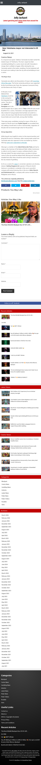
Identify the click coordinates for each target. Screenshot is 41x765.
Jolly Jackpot (22, 3)
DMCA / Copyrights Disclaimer (10, 717)
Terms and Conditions (7, 722)
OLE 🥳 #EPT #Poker (7, 737)
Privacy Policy (5, 719)
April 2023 (5, 605)
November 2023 (6, 584)
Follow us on (11, 303)
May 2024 (4, 567)
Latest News (5, 493)
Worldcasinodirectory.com (9, 181)
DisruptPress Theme (27, 760)
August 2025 (5, 529)
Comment (4, 243)
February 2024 (6, 576)
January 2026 (6, 521)
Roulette (4, 501)
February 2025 (6, 541)
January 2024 (6, 579)
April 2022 (5, 640)
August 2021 (5, 663)
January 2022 (6, 648)
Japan (16, 164)
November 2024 (6, 550)
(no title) (3, 734)
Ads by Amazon (36, 192)
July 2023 (4, 596)
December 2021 (6, 651)
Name (3, 264)
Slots (3, 504)
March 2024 (5, 573)
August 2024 (5, 558)
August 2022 (5, 628)
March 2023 (5, 608)
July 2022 (4, 631)
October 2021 (6, 657)
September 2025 (6, 526)
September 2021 (6, 660)
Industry (4, 490)
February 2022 (6, 645)
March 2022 (5, 643)
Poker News (5, 496)
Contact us (4, 711)
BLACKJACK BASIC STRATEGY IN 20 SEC (13, 745)
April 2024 (5, 570)
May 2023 (4, 602)
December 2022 (6, 616)
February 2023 (6, 611)
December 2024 (6, 547)
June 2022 (5, 634)
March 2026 (5, 515)
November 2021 (6, 654)
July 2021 (4, 666)
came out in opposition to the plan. (17, 142)
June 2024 (5, 564)
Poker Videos (5, 498)
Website (3, 281)
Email (3, 272)
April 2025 (5, 535)
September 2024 (6, 555)
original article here (28, 181)
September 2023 (6, 590)
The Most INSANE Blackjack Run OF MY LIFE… (16, 225)
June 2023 (5, 599)
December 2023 (6, 582)
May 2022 (4, 637)
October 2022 (6, 622)
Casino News (6, 57)
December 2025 (6, 524)
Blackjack (4, 481)
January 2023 (6, 614)
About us (4, 714)
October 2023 (6, 587)
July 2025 (4, 532)
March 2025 (5, 538)
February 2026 (6, 518)
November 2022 (6, 619)
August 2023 (5, 593)
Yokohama (4, 96)
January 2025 (6, 544)
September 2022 (6, 625)
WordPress (17, 760)
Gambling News (6, 487)
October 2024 (6, 553)
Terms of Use (24, 757)
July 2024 (4, 561)
